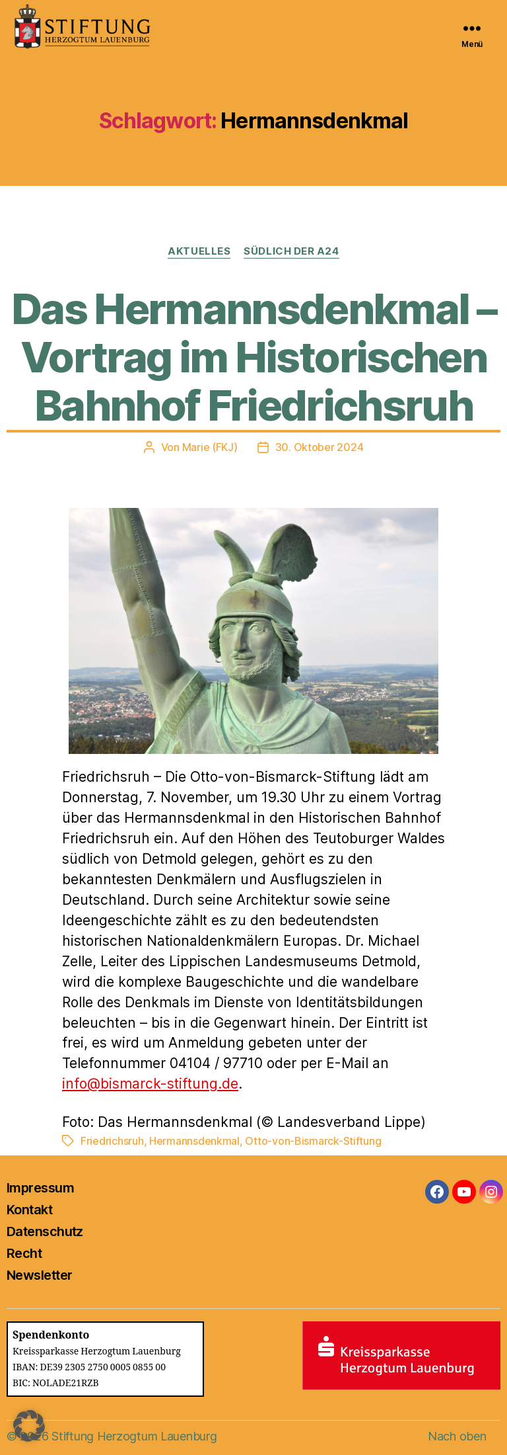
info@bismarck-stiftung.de (150, 1083)
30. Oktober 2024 (319, 447)
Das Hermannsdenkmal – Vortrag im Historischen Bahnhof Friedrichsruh (253, 357)
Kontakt (29, 1210)
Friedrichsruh (112, 1140)
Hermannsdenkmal (194, 1140)
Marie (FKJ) (210, 447)
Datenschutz (45, 1231)
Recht (24, 1253)
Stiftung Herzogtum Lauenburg (134, 1436)
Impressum (40, 1188)
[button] (29, 1426)
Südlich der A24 (291, 251)
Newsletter (39, 1275)
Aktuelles (199, 251)
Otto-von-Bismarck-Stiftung (313, 1140)
